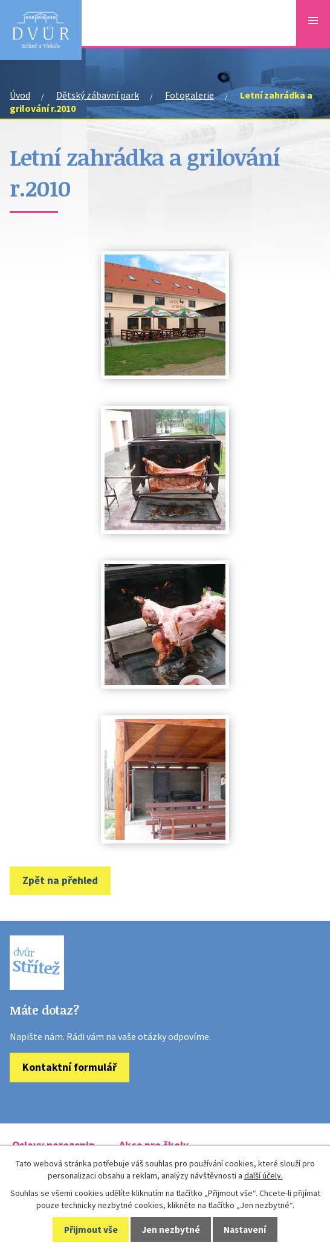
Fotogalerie (189, 95)
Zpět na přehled (60, 880)
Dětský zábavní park (97, 95)
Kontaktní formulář (69, 1067)
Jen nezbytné (171, 1229)
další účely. (263, 1175)
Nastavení (245, 1229)
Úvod (20, 95)
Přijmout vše (91, 1229)
